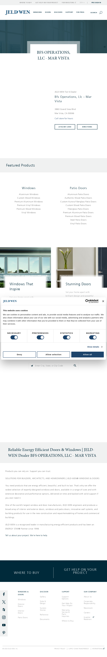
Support (69, 12)
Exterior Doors (21, 605)
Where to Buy (26, 2)
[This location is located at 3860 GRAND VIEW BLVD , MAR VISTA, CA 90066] (77, 111)
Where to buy (26, 573)
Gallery (43, 597)
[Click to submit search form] (75, 366)
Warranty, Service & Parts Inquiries (66, 613)
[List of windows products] (29, 204)
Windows (29, 188)
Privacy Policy (59, 649)
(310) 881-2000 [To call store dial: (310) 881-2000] (65, 127)
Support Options (65, 598)
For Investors (69, 2)
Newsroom (88, 608)
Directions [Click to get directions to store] (87, 127)
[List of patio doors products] (78, 209)
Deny (19, 354)
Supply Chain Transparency (78, 649)
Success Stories (43, 609)
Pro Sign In (96, 2)
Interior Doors (21, 612)
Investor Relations (88, 618)
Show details (93, 347)
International (98, 649)
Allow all (87, 354)
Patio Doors (78, 188)
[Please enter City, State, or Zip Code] (53, 366)
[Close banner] (103, 301)
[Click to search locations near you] (32, 366)
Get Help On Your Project (67, 604)
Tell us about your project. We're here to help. (26, 535)
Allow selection (53, 354)
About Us (88, 597)
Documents (44, 619)
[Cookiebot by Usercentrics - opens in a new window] (87, 301)
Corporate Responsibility (89, 602)
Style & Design (43, 602)
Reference (44, 615)
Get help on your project (80, 571)
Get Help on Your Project (46, 2)
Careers (87, 613)
